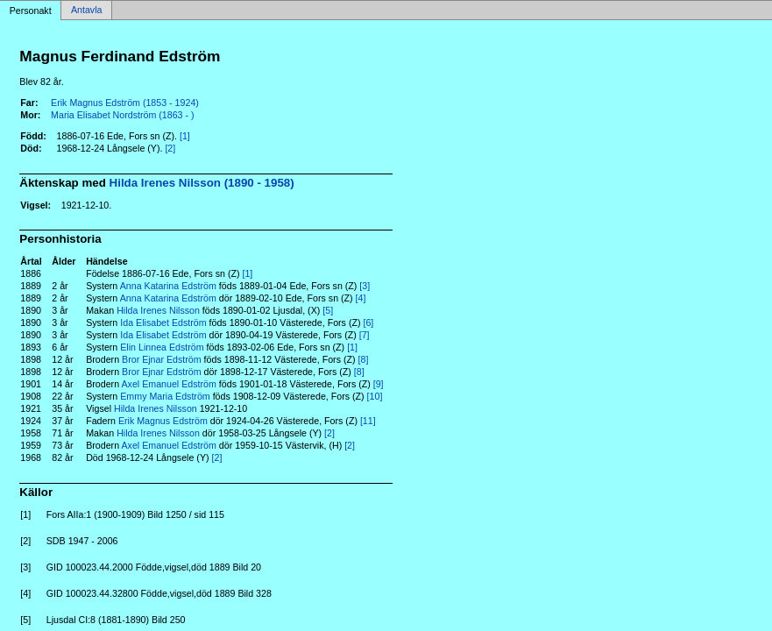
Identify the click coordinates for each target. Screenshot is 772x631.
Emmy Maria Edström (164, 396)
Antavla (87, 10)
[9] (378, 384)
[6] (368, 322)
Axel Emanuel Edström (168, 384)
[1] (185, 136)
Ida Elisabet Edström (163, 322)
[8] (363, 359)
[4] (361, 298)
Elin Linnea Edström (161, 347)
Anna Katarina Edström (168, 285)
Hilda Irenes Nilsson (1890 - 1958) (202, 182)
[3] (364, 285)
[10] (375, 396)
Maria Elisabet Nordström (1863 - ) (122, 115)
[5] (327, 310)
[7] (364, 335)
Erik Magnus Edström (163, 420)
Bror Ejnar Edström (162, 359)
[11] (368, 420)
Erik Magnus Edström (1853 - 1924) (125, 102)
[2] (170, 148)
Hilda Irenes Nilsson (158, 310)
